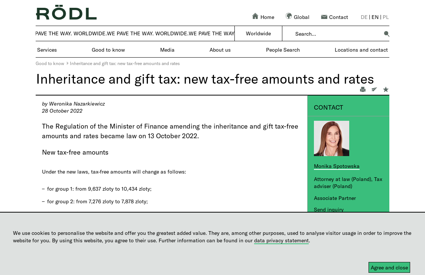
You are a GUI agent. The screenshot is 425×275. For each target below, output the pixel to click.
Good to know (50, 63)
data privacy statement (281, 240)
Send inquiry (329, 209)
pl (386, 17)
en (375, 17)
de (364, 17)
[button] (386, 34)
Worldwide (258, 33)
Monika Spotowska (337, 166)
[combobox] (337, 34)
